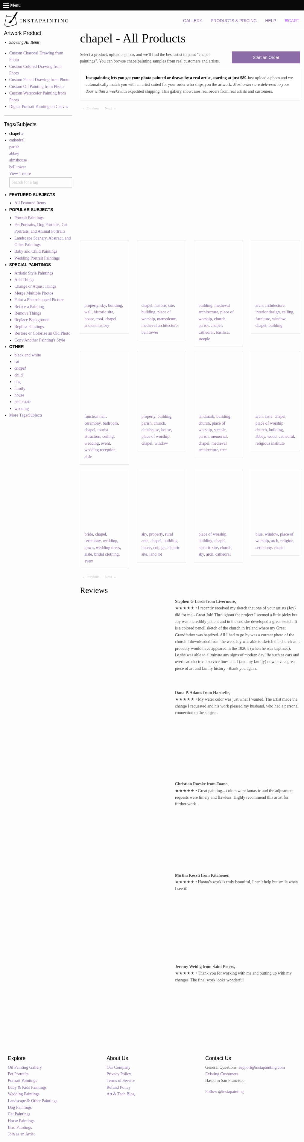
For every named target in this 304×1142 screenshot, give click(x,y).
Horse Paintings (21, 1121)
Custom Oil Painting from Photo (36, 86)
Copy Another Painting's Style (39, 340)
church (219, 319)
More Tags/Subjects (25, 415)
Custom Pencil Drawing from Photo (39, 79)
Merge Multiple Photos (33, 293)
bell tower (17, 167)
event (105, 443)
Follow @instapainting (224, 1091)
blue (259, 534)
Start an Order (266, 57)
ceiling (287, 312)
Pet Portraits (18, 1074)
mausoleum (167, 319)
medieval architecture (160, 325)
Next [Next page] (111, 108)
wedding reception (99, 450)
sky (103, 305)
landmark (206, 416)
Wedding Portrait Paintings (37, 258)
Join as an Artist (21, 1134)
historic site (103, 312)
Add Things (24, 280)
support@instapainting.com (261, 1067)
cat (16, 361)
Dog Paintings (20, 1107)
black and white (27, 355)
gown (89, 547)
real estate (22, 402)
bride (88, 534)
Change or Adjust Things (35, 286)
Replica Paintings (29, 326)
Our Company (118, 1067)
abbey (14, 153)
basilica (222, 332)
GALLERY (192, 20)
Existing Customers (221, 1074)
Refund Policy (119, 1087)
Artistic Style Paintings (33, 273)
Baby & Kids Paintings (27, 1087)
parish (14, 147)
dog (17, 381)
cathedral (17, 140)
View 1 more (20, 173)
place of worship (155, 436)
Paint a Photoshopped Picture (39, 300)
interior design (268, 312)
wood (271, 436)
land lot (155, 554)
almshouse (18, 160)
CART (292, 20)
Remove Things (27, 313)
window (278, 319)
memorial (219, 436)
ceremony (92, 423)
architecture (275, 305)
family (19, 388)
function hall (95, 416)
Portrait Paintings (29, 218)
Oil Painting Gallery (25, 1067)
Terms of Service (121, 1080)
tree (223, 450)
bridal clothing (106, 554)
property (91, 305)
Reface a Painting (29, 306)
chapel (110, 319)
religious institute (270, 443)
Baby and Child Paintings (35, 251)
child (18, 375)
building (115, 305)
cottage (159, 547)
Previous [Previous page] (94, 108)
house (19, 395)
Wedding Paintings (23, 1094)
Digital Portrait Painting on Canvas (38, 106)
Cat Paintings (19, 1114)
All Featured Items (30, 203)
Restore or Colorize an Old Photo (42, 333)
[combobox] (40, 182)
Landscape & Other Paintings (32, 1101)
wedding (21, 408)
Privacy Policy (119, 1074)
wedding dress (108, 547)
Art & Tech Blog (121, 1094)
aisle (88, 457)
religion (287, 541)
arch (259, 305)
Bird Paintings (20, 1127)
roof (99, 319)
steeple (204, 339)
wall (88, 312)
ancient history (96, 325)
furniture (263, 319)
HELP (270, 20)
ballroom (110, 423)
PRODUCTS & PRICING (234, 20)
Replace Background (31, 320)
